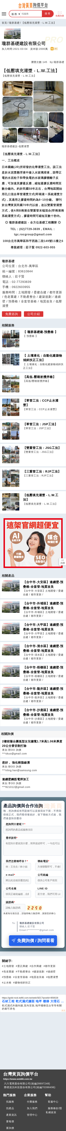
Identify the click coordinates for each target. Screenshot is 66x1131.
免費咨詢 (11, 314)
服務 (14, 14)
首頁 (4, 22)
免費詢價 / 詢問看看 (32, 942)
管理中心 (32, 1117)
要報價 (10, 1123)
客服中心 (53, 1103)
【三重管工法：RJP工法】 (42, 471)
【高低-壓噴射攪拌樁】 (39, 377)
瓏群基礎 (14, 22)
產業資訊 (11, 1117)
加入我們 (32, 1110)
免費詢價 (59, 13)
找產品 (10, 1110)
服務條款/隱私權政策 (54, 1112)
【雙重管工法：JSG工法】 (42, 448)
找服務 (10, 1103)
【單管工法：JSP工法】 (40, 424)
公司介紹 (33, 314)
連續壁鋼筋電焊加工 (15, 779)
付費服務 (32, 1103)
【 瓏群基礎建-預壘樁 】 (40, 332)
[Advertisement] (33, 1042)
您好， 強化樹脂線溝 (16, 762)
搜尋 (48, 13)
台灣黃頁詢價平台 (33, 1078)
